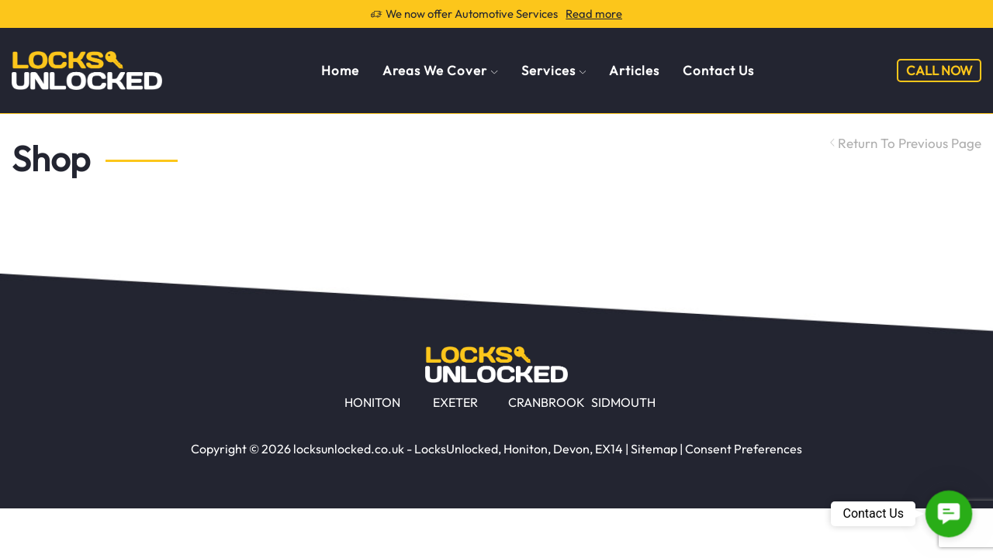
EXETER (455, 402)
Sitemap (654, 448)
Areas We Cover (439, 70)
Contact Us (718, 70)
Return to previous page (909, 143)
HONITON (372, 402)
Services (553, 70)
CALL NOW (939, 70)
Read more (594, 13)
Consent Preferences (743, 448)
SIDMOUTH (623, 402)
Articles (634, 70)
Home (340, 70)
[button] (948, 513)
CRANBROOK (546, 402)
